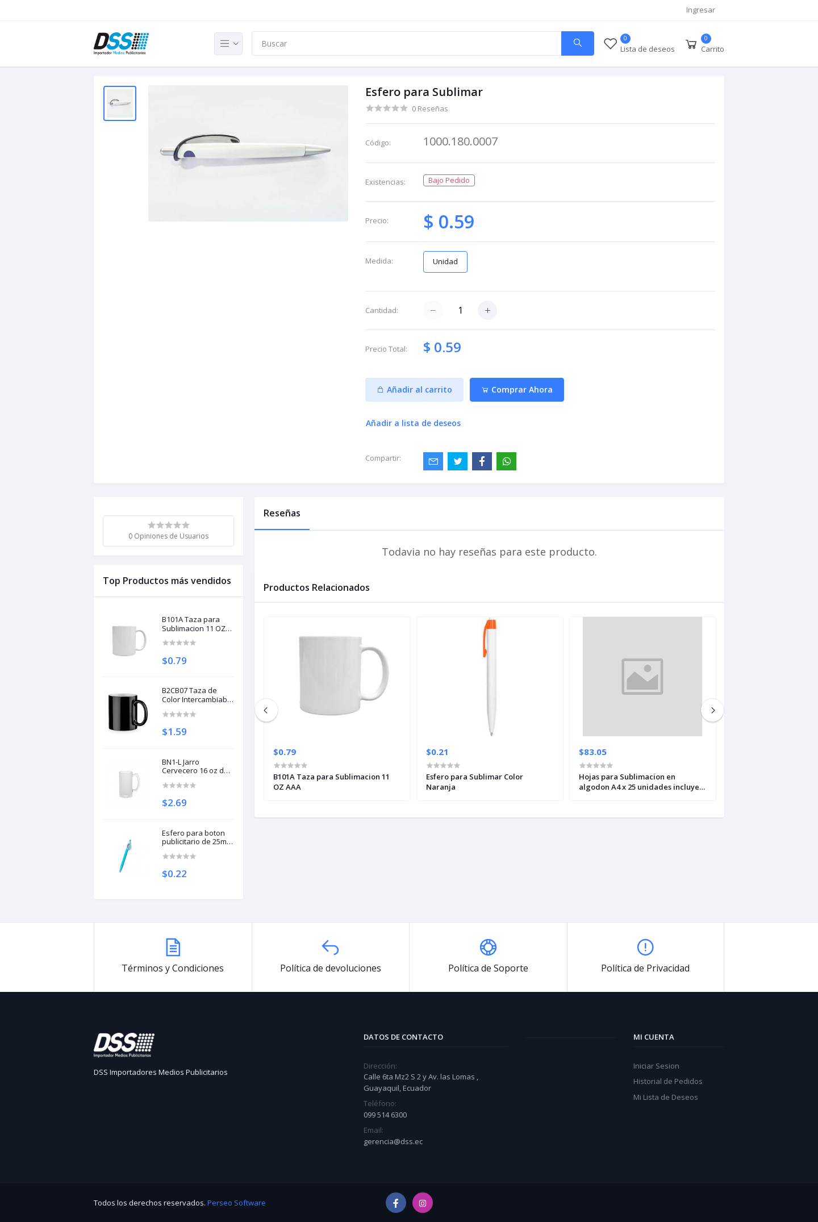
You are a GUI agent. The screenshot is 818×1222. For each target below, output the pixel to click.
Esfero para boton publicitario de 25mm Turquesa (197, 837)
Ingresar (700, 10)
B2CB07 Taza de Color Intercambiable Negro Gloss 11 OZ (197, 695)
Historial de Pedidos (668, 1081)
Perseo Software (236, 1203)
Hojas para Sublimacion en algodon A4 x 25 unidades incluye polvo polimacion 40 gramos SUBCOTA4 (639, 781)
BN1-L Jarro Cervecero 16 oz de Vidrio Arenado (195, 766)
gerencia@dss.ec (393, 1141)
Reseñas (282, 513)
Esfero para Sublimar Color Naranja (474, 781)
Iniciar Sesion (656, 1066)
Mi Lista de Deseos (665, 1097)
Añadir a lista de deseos (413, 423)
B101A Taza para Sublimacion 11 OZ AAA (194, 624)
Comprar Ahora (517, 389)
